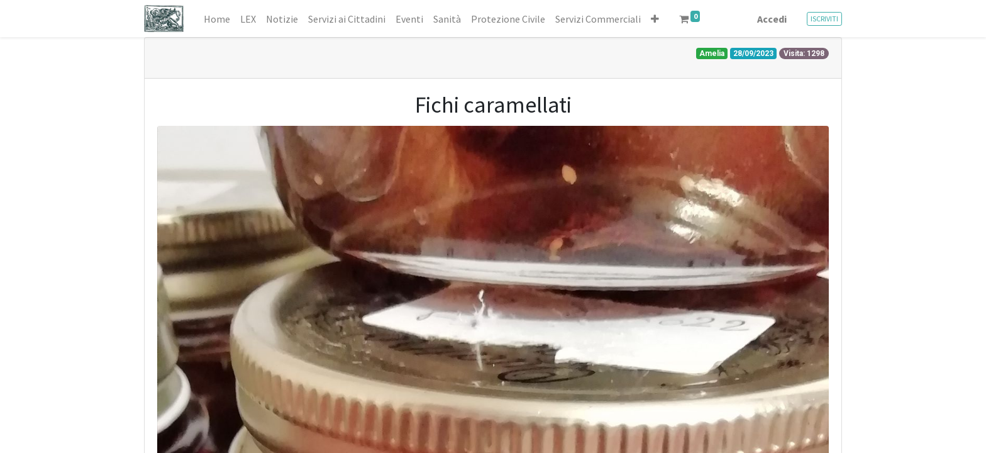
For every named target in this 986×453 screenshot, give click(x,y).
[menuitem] (217, 18)
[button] (655, 18)
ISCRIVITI (824, 18)
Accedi (772, 19)
